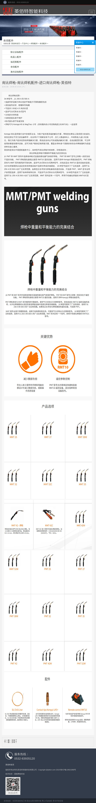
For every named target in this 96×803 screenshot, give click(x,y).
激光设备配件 (17, 72)
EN (5, 2)
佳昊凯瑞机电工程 (19, 801)
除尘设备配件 (17, 52)
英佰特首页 (15, 44)
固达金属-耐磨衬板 (34, 801)
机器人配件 (16, 57)
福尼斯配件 (16, 62)
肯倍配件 (43, 44)
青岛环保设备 (58, 801)
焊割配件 (34, 44)
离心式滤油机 (47, 801)
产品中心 (25, 44)
